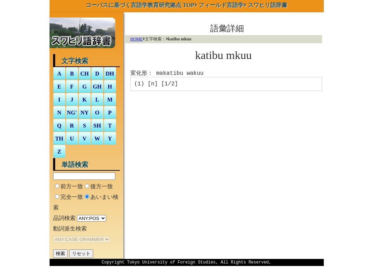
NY (85, 113)
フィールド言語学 (221, 5)
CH (85, 74)
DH (110, 74)
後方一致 (101, 186)
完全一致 (71, 197)
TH (59, 139)
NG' (72, 113)
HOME (136, 39)
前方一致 (71, 186)
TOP (140, 5)
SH (97, 126)
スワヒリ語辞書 (267, 5)
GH (97, 87)
